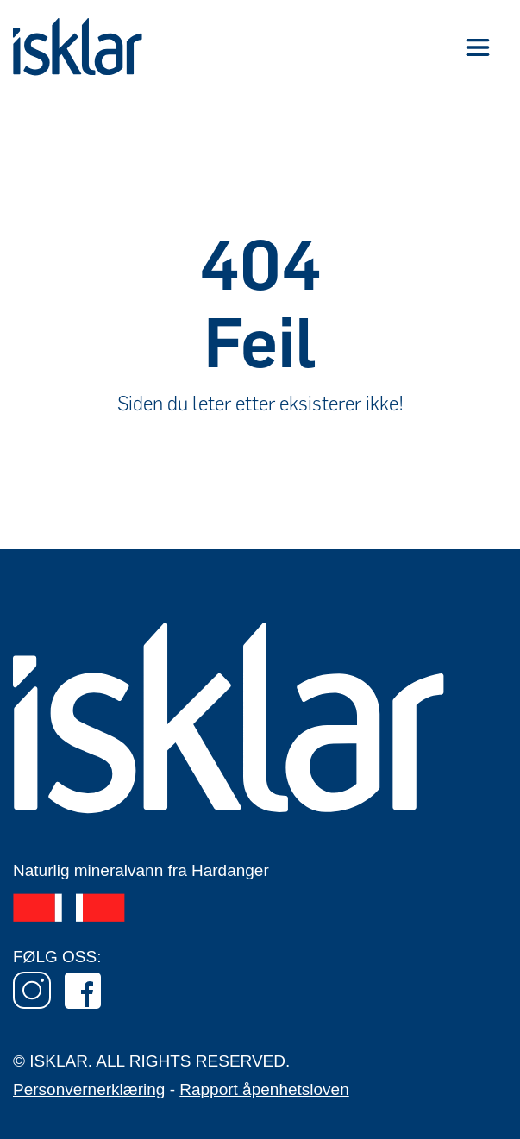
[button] (477, 47)
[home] (77, 47)
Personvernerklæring (89, 1089)
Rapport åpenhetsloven (263, 1089)
